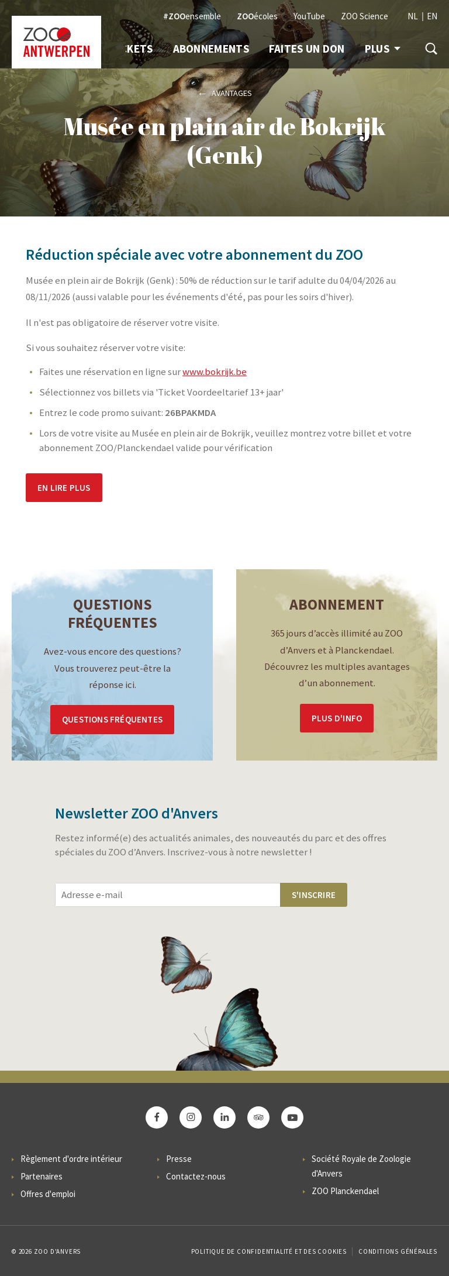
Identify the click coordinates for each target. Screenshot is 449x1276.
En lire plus (64, 487)
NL (412, 16)
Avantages (232, 93)
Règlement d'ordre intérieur (71, 1158)
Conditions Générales (397, 1251)
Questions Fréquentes (112, 719)
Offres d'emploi (47, 1193)
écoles (257, 16)
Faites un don (307, 49)
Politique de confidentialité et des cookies (269, 1251)
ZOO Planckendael (345, 1190)
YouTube (309, 16)
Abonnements (211, 49)
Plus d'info (337, 718)
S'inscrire (314, 894)
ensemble (192, 16)
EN (432, 16)
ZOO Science (364, 16)
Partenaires (41, 1176)
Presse (179, 1158)
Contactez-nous (196, 1176)
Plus (382, 49)
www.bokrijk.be (214, 372)
